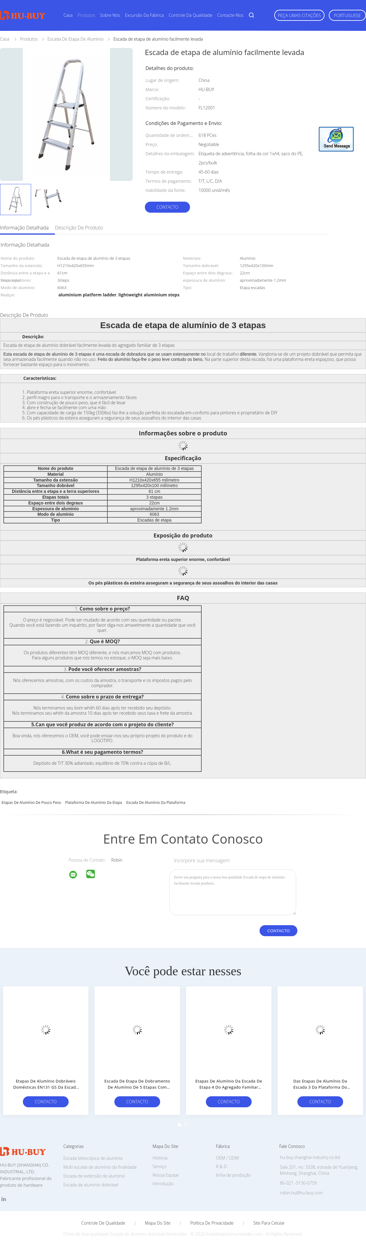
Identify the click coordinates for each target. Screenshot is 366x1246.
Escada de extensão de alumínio (94, 1176)
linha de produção (233, 1175)
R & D (221, 1166)
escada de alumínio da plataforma (155, 802)
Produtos (86, 15)
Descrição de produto (79, 227)
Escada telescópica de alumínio (93, 1158)
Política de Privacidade (212, 1223)
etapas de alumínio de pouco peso (31, 802)
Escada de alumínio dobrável (90, 1185)
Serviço (159, 1166)
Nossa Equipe (165, 1175)
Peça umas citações (299, 15)
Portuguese (347, 15)
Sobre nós (110, 15)
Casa (68, 15)
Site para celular (269, 1223)
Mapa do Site (157, 1223)
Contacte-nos (230, 15)
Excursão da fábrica (144, 15)
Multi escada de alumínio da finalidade (100, 1167)
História (159, 1158)
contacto (167, 207)
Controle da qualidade (190, 15)
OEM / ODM (227, 1158)
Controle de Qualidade (103, 1223)
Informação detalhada (24, 227)
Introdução (163, 1183)
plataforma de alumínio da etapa (93, 802)
